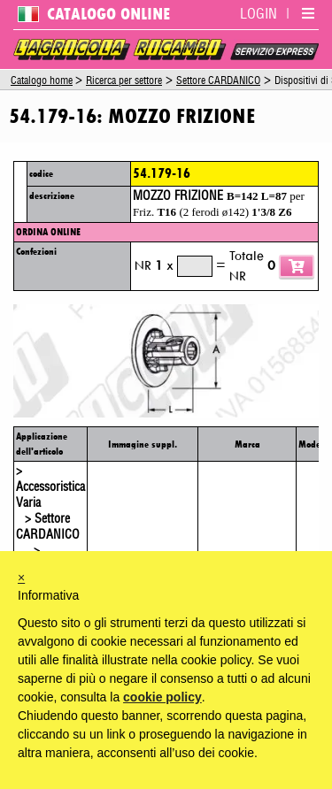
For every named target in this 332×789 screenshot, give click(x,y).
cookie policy (162, 697)
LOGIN (258, 14)
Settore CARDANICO (218, 80)
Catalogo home (42, 80)
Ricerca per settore (124, 80)
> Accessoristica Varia (50, 487)
